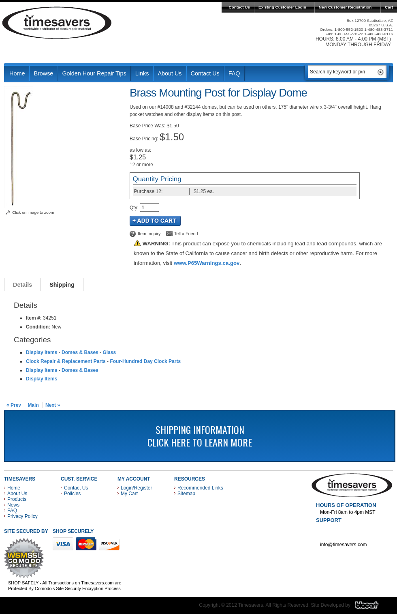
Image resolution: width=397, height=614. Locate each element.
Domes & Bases (80, 352)
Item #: (34, 318)
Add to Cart (155, 221)
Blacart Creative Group (371, 607)
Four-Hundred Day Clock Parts (145, 361)
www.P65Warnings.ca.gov (206, 263)
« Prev (13, 405)
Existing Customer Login (282, 7)
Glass (109, 352)
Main (33, 405)
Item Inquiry (149, 233)
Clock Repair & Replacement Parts (66, 361)
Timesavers (57, 22)
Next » (52, 405)
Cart (389, 7)
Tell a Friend (186, 233)
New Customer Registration (345, 7)
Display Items (41, 352)
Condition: (38, 327)
